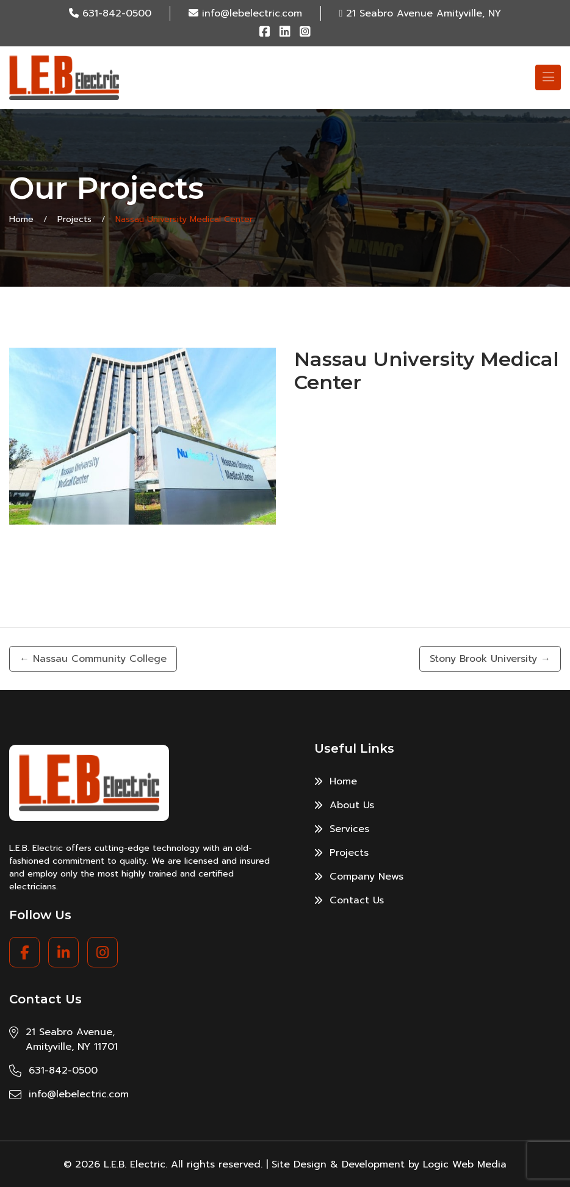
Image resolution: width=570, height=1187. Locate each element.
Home (21, 219)
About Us (344, 805)
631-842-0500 (116, 13)
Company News (358, 876)
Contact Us (349, 900)
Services (341, 829)
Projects (74, 219)
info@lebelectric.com (252, 13)
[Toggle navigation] (548, 77)
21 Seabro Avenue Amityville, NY (423, 13)
